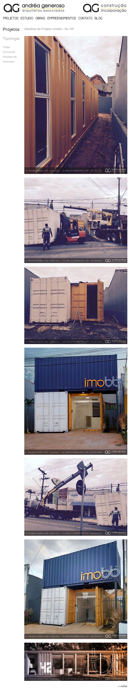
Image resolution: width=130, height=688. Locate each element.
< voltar (122, 686)
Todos (6, 47)
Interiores (8, 61)
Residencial (10, 56)
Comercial (9, 52)
